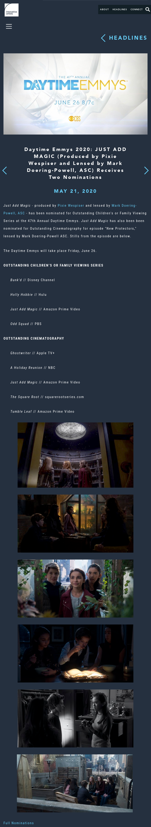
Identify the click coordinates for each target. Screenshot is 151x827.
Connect (137, 9)
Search (147, 9)
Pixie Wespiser (71, 205)
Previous (4, 169)
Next (145, 167)
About (104, 9)
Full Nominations (18, 823)
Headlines (120, 9)
